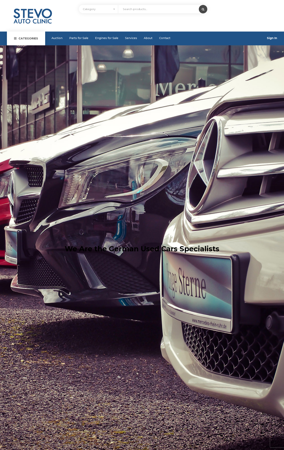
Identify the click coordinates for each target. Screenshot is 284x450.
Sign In (272, 38)
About (148, 38)
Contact (164, 38)
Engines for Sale (106, 38)
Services (131, 38)
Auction (57, 38)
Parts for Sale (78, 38)
